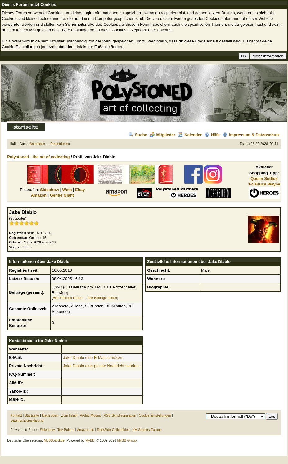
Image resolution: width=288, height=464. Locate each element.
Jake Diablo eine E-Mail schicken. (93, 357)
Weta (67, 189)
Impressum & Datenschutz (251, 134)
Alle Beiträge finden (102, 298)
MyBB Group (127, 440)
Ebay (80, 189)
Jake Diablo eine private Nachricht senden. (101, 366)
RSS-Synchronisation (120, 415)
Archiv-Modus (90, 415)
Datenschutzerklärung (26, 420)
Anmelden (37, 143)
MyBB (89, 440)
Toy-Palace (65, 429)
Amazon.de (85, 429)
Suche (137, 134)
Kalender (190, 134)
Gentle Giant (62, 195)
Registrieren (59, 143)
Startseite (32, 415)
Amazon (39, 195)
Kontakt (16, 415)
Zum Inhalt (69, 415)
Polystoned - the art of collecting (38, 156)
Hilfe (212, 134)
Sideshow (49, 189)
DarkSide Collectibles (113, 429)
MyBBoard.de (54, 440)
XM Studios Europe (147, 429)
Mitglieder (162, 134)
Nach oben (50, 415)
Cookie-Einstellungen (155, 415)
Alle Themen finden (67, 298)
